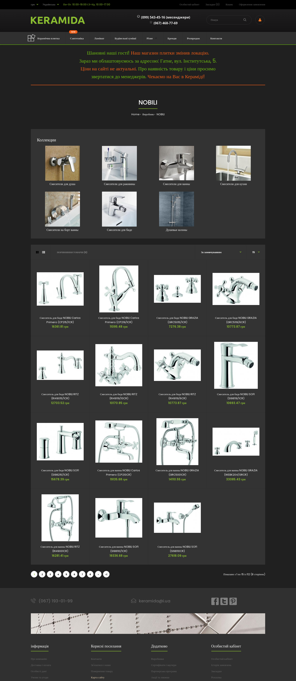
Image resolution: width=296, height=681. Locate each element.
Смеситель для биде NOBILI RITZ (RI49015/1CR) (60, 396)
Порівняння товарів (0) (72, 252)
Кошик (229, 4)
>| (106, 574)
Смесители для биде (119, 212)
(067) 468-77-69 (164, 23)
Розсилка (216, 677)
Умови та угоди (39, 677)
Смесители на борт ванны (62, 212)
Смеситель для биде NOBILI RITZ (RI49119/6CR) (177, 396)
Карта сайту (98, 677)
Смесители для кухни (233, 166)
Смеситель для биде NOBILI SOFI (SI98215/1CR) (60, 472)
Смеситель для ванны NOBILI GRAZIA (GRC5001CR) (177, 472)
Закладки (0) (213, 4)
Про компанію (39, 659)
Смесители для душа (62, 166)
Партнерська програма (164, 671)
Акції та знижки (160, 677)
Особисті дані (38, 671)
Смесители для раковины (119, 166)
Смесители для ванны (176, 166)
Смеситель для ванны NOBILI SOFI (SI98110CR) (177, 549)
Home (135, 114)
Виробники (157, 659)
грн (33, 4)
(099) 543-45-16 (151, 17)
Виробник (148, 114)
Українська (49, 4)
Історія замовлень (221, 665)
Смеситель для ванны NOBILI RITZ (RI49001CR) (60, 549)
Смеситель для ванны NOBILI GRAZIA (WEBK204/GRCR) (236, 472)
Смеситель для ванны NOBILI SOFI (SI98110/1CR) (118, 549)
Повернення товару (102, 671)
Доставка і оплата (41, 665)
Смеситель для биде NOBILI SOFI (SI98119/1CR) (236, 396)
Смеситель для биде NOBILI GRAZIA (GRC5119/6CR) (236, 320)
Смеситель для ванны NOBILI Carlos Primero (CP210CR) (118, 472)
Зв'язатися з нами (101, 665)
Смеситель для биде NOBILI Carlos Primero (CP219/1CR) (118, 320)
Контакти (96, 659)
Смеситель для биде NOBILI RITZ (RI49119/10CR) (119, 396)
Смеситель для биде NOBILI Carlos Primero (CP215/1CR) (60, 320)
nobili (160, 114)
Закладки (216, 671)
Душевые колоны (176, 212)
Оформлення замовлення (252, 4)
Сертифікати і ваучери (163, 665)
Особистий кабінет (189, 4)
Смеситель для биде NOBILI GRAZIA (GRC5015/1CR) (177, 320)
